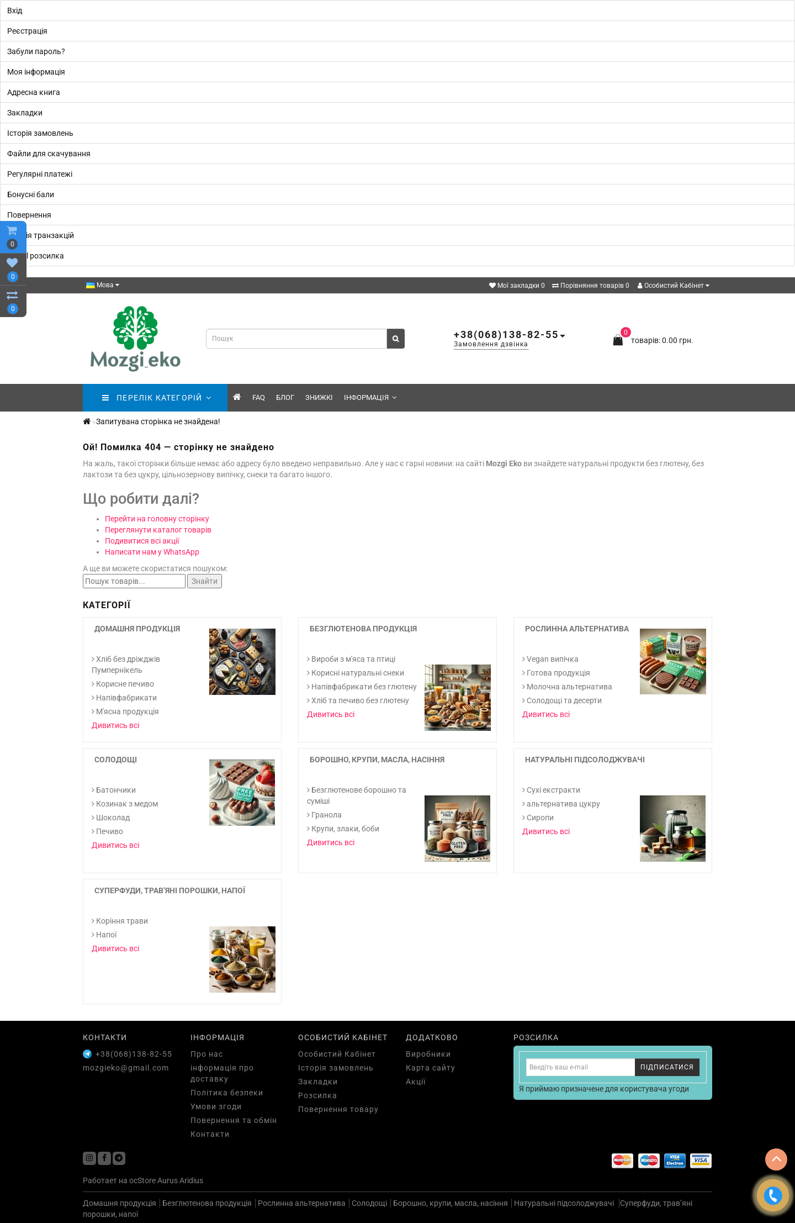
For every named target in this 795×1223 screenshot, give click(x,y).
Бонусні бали (30, 194)
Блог (285, 397)
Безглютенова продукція (363, 628)
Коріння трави (120, 920)
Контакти (210, 1134)
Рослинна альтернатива (577, 628)
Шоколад (111, 817)
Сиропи (538, 817)
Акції (416, 1081)
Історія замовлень (40, 133)
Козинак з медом (125, 803)
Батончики (114, 790)
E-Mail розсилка (35, 255)
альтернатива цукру (561, 803)
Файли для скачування (49, 153)
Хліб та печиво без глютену (358, 700)
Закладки (25, 112)
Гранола (324, 814)
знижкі (319, 397)
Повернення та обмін (233, 1120)
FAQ (258, 397)
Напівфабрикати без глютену (362, 686)
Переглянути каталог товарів (158, 529)
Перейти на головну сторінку (157, 518)
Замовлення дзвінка (491, 344)
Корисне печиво (123, 683)
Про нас (206, 1054)
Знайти (205, 581)
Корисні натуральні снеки (355, 672)
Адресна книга (33, 92)
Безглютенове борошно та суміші (356, 795)
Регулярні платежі (39, 174)
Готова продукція (556, 672)
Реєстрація (27, 31)
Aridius (191, 1180)
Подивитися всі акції (142, 540)
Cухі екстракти (551, 790)
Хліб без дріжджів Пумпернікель (126, 664)
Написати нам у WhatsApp (152, 551)
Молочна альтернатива (567, 686)
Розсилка (317, 1095)
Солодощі (115, 759)
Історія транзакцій (40, 235)
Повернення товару (338, 1109)
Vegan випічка (550, 659)
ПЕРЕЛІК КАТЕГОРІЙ (156, 397)
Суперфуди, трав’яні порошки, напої (169, 890)
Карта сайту (430, 1067)
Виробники (428, 1054)
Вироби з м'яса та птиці (351, 659)
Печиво (107, 831)
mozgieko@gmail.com (126, 1067)
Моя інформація (36, 71)
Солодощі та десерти (562, 700)
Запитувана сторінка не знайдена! (158, 421)
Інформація (370, 397)
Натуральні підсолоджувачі (585, 759)
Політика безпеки (226, 1092)
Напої (104, 934)
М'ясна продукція (125, 711)
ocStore (142, 1180)
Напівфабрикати (124, 697)
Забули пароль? (36, 51)
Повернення (29, 214)
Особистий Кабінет (673, 285)
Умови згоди (216, 1106)
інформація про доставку (222, 1073)
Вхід (14, 10)
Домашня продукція (137, 628)
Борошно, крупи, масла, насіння (377, 759)
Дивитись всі (115, 725)
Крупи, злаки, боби (343, 828)
